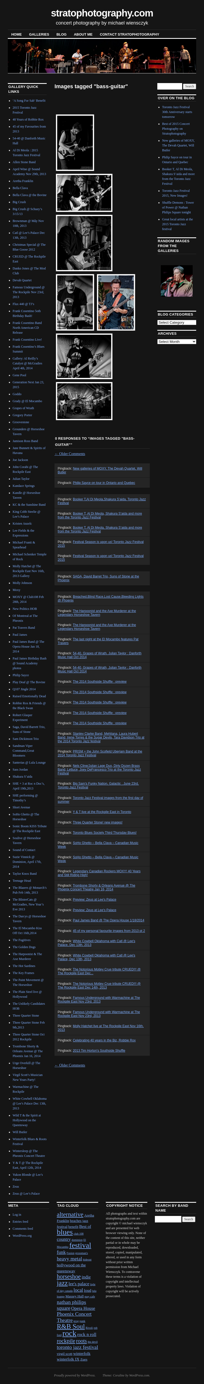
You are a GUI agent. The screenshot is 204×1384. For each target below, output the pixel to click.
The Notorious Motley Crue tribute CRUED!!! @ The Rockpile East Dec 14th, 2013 (99, 985)
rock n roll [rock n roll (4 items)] (86, 1334)
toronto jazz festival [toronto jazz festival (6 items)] (77, 1347)
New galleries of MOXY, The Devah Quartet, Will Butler (178, 145)
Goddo (17, 394)
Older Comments (70, 454)
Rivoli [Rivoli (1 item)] (89, 1327)
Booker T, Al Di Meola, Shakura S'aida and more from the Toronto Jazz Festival (100, 515)
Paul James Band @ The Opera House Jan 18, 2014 (28, 646)
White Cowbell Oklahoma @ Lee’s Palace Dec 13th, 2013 (30, 1103)
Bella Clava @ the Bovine (30, 195)
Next (185, 280)
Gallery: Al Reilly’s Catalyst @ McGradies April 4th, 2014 (27, 363)
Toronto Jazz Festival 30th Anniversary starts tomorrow (177, 112)
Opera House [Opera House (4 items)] (83, 1308)
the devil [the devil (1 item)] (93, 1341)
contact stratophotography (129, 34)
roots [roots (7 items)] (81, 1341)
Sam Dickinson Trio (26, 739)
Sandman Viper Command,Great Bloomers (23, 750)
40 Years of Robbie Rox (28, 119)
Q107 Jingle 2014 (24, 689)
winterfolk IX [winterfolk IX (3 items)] (68, 1359)
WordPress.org (22, 1236)
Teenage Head (22, 881)
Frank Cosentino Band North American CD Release (27, 327)
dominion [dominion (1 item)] (77, 1239)
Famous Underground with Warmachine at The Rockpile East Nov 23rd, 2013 (99, 999)
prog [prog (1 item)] (76, 1321)
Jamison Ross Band (25, 441)
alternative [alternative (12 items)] (70, 1214)
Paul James (20, 635)
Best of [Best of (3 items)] (85, 1226)
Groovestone (21, 422)
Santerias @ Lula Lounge (29, 762)
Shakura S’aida (22, 776)
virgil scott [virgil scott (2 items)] (64, 1354)
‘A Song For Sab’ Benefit (29, 100)
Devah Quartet (22, 280)
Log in (17, 1214)
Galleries (39, 34)
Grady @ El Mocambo (27, 401)
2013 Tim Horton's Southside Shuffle (99, 1050)
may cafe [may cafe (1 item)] (89, 1296)
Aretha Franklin (23, 181)
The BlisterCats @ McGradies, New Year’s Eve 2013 (28, 904)
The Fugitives (21, 940)
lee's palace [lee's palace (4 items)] (79, 1283)
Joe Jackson (20, 460)
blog (61, 34)
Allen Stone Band (24, 162)
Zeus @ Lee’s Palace (26, 1193)
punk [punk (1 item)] (82, 1321)
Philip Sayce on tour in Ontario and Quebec (104, 483)
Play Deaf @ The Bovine (29, 682)
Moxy (17, 590)
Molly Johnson (22, 583)
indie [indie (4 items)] (86, 1277)
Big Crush (19, 202)
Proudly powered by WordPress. (75, 1375)
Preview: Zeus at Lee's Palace (94, 899)
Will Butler (20, 1132)
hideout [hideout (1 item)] (87, 1259)
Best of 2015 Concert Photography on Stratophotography (176, 128)
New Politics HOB (25, 609)
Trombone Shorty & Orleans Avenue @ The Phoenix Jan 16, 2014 (28, 1051)
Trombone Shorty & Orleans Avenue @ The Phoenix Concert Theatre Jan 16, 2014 (96, 887)
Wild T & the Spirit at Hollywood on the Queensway (27, 1120)
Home (16, 34)
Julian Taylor (21, 479)
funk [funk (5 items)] (61, 1252)
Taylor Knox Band (25, 874)
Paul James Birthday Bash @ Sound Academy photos (30, 663)
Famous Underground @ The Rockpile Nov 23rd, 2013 (29, 292)
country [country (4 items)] (64, 1239)
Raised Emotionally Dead (29, 696)
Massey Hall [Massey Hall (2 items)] (74, 1296)
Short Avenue (21, 807)
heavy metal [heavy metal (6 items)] (69, 1259)
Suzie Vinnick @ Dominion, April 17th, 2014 (27, 862)
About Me (83, 34)
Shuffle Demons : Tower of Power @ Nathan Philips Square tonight (178, 207)
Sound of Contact (24, 850)
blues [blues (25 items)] (65, 1232)
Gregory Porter (22, 415)
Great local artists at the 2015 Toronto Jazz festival (177, 224)
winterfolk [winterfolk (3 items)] (81, 1353)
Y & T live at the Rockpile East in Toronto (102, 812)
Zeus (16, 1186)
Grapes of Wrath (23, 408)
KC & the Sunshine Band (29, 505)
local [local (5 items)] (78, 1290)
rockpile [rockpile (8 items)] (66, 1341)
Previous (165, 280)
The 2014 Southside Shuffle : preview (100, 682)
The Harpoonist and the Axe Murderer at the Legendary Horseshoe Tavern (97, 613)
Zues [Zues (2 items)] (83, 1359)
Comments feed (23, 1229)
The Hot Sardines (24, 966)
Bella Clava (20, 188)
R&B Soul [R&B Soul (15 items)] (71, 1326)
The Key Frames (23, 973)
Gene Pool (19, 375)
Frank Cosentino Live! (27, 339)
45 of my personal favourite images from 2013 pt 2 (109, 931)
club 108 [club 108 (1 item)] (79, 1233)
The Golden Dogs (24, 947)
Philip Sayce (21, 675)
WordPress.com (139, 1375)
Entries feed (20, 1222)
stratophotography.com (102, 13)
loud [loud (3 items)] (87, 1290)
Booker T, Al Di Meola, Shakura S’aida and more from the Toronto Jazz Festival (100, 529)
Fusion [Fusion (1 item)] (70, 1253)
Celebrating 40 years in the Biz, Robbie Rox (104, 1040)
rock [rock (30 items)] (69, 1333)
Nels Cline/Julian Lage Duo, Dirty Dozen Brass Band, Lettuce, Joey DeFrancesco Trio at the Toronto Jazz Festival (99, 769)
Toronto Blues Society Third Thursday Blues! (105, 833)
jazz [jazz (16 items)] (62, 1283)
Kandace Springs (24, 486)
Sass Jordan (20, 769)
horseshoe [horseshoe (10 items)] (69, 1276)
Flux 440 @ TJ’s (23, 304)
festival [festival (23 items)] (80, 1245)
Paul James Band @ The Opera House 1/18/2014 (108, 920)
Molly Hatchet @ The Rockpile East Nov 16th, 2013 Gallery (29, 571)
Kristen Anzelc (22, 523)
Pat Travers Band (24, 628)
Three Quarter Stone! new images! (98, 822)
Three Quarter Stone (26, 1015)
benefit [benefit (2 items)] (73, 1227)
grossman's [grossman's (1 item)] (81, 1253)
